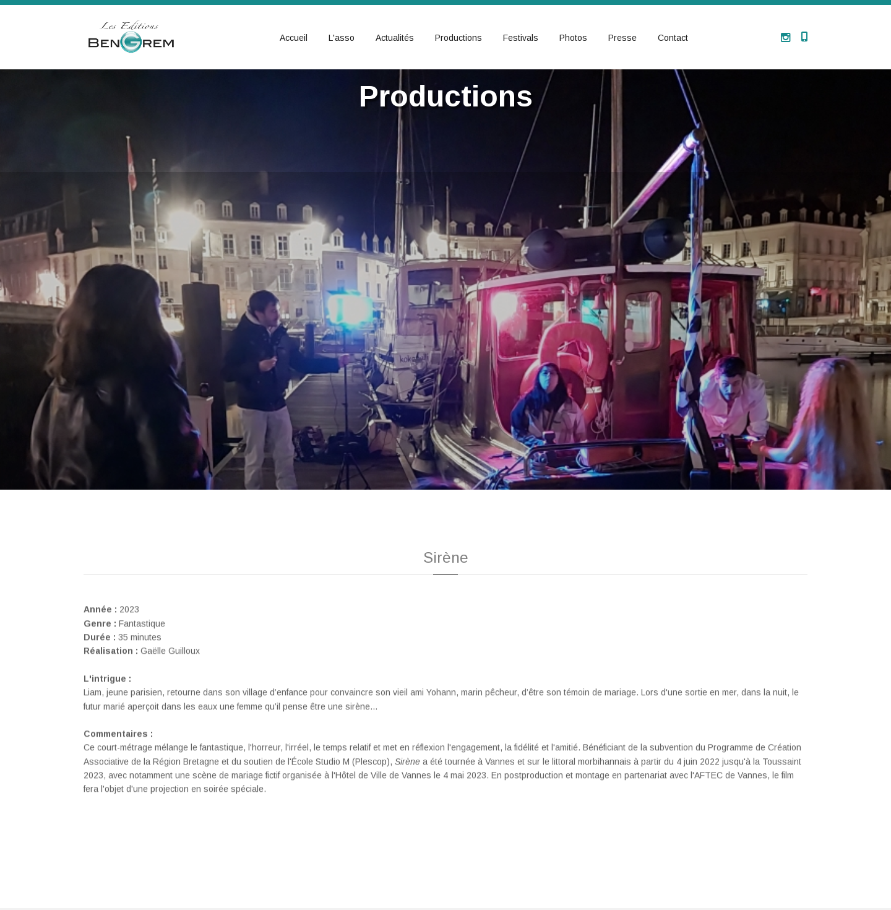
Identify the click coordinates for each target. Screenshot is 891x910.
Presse (622, 38)
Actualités (395, 38)
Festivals (520, 38)
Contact (673, 38)
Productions (458, 38)
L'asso (342, 38)
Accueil (294, 38)
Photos (573, 38)
